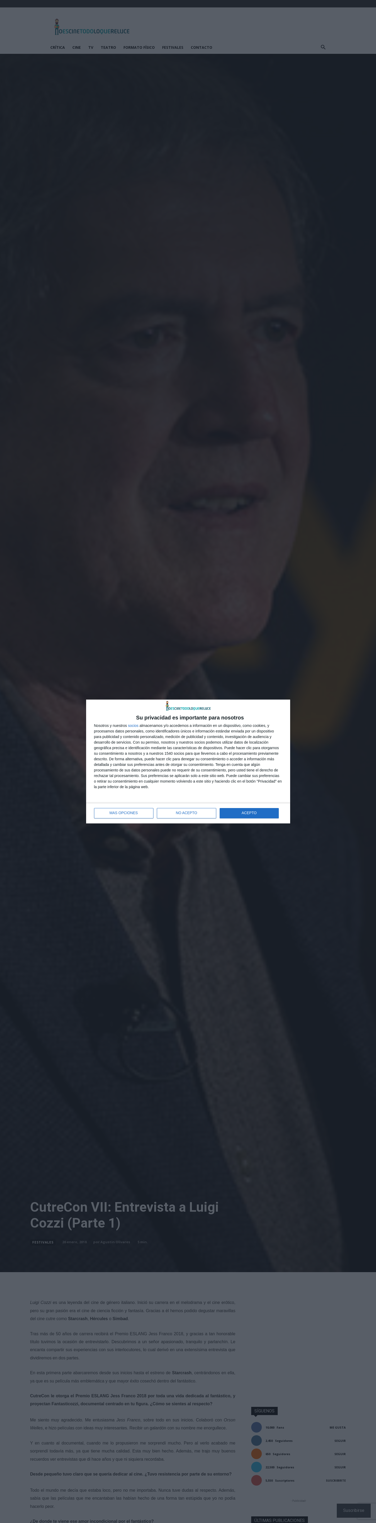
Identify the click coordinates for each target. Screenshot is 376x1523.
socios (133, 725)
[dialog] (188, 761)
